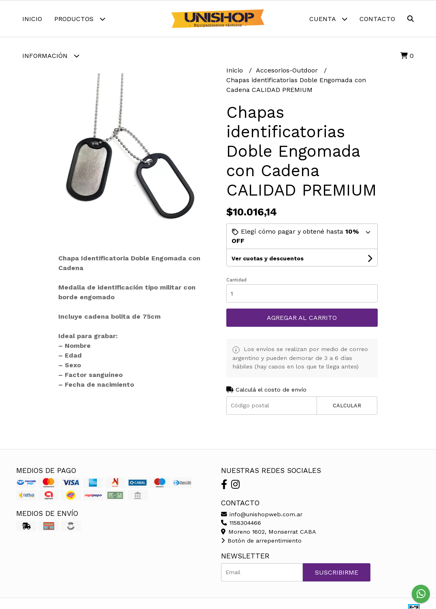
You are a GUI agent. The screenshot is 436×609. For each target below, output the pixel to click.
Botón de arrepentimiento (261, 540)
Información (50, 55)
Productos (79, 18)
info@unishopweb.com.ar (261, 514)
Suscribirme (336, 572)
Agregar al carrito (302, 318)
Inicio (32, 19)
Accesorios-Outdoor (288, 70)
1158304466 (241, 523)
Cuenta (328, 18)
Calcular (347, 405)
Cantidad (236, 280)
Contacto (377, 19)
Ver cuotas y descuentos (268, 258)
